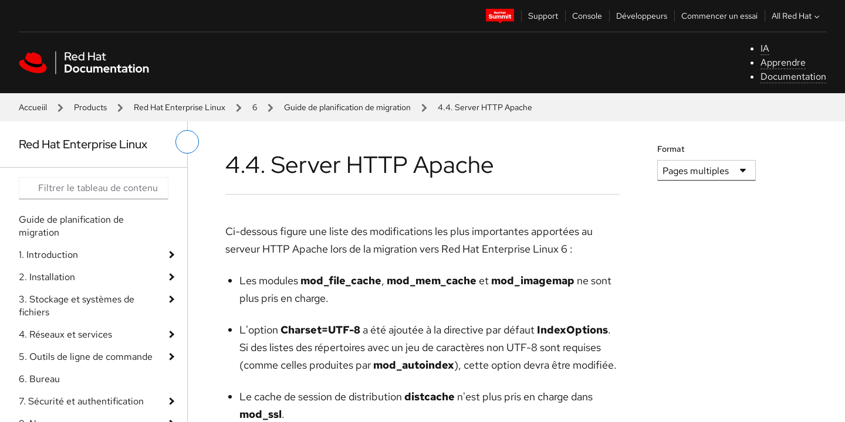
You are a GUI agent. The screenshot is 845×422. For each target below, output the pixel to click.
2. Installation (47, 277)
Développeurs (641, 16)
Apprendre (783, 62)
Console (587, 16)
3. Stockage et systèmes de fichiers (76, 305)
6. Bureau (39, 379)
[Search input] (93, 188)
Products (90, 107)
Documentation (793, 76)
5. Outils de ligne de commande (86, 356)
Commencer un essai (719, 16)
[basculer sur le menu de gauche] (187, 142)
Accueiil (33, 107)
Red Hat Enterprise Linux (179, 107)
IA (764, 48)
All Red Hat (797, 16)
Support (543, 16)
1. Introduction (48, 255)
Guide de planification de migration (347, 107)
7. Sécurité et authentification (81, 401)
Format (671, 149)
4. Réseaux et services (65, 334)
